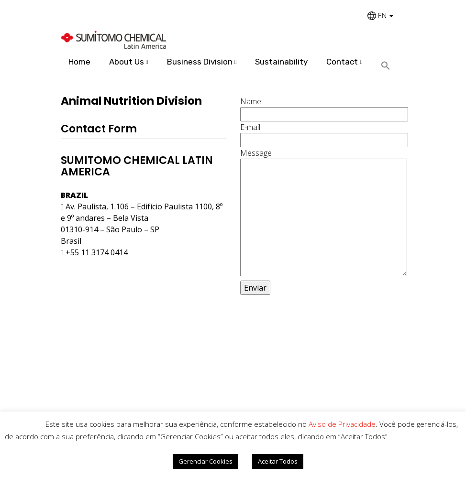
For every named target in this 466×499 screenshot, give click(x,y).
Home (79, 61)
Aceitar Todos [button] (278, 461)
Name (322, 107)
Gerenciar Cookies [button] (205, 461)
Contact (342, 61)
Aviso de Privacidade (342, 424)
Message (322, 213)
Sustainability (281, 61)
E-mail (322, 133)
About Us (126, 61)
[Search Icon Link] (389, 66)
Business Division (200, 61)
